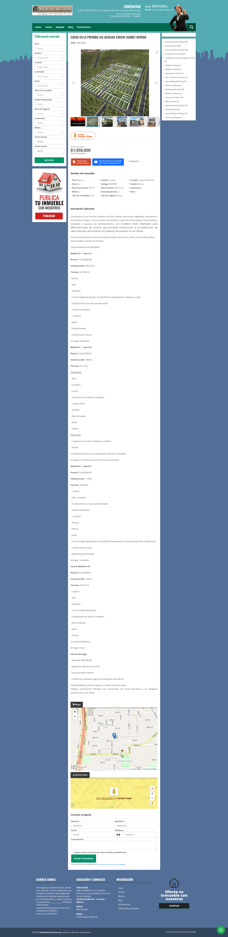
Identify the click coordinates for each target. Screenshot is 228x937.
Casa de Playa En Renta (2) (176, 113)
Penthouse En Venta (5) (174, 89)
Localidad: (39, 71)
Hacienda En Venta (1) (174, 73)
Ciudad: (38, 62)
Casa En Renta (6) (172, 109)
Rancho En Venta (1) (173, 93)
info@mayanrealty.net (87, 916)
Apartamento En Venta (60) (176, 41)
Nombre (75, 821)
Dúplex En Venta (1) (173, 65)
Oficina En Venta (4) (173, 85)
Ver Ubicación (105, 798)
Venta (48, 27)
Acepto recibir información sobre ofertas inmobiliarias (100, 852)
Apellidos (120, 821)
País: (37, 43)
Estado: (38, 53)
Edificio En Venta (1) (173, 69)
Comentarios (77, 839)
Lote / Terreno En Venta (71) (176, 77)
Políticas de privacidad (128, 908)
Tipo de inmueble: (43, 90)
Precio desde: (41, 137)
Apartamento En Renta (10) (176, 105)
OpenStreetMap (150, 769)
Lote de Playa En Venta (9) (175, 81)
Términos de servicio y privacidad (111, 864)
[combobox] (49, 48)
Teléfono (119, 830)
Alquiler (60, 27)
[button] (156, 52)
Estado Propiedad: (43, 99)
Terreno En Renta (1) (173, 117)
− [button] (75, 717)
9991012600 (159, 6)
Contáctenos (84, 27)
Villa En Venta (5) (172, 101)
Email (74, 830)
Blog (70, 27)
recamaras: (40, 118)
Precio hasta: (41, 146)
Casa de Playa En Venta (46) (176, 49)
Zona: (37, 81)
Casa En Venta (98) (173, 45)
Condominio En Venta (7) (175, 54)
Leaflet (133, 769)
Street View (83, 135)
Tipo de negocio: (42, 109)
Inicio (38, 27)
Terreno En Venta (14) (174, 97)
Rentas (121, 896)
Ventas (121, 892)
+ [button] (75, 712)
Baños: (38, 127)
